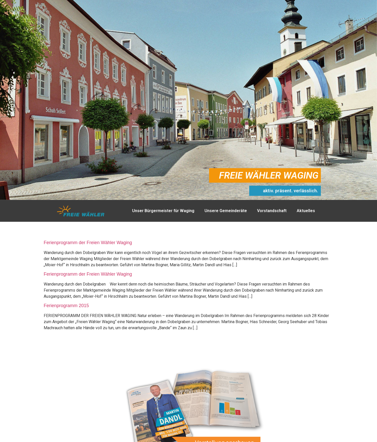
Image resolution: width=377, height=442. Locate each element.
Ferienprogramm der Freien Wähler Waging (88, 242)
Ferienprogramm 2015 (66, 305)
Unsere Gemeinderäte (226, 210)
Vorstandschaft (272, 210)
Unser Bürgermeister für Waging (163, 210)
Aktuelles (306, 210)
